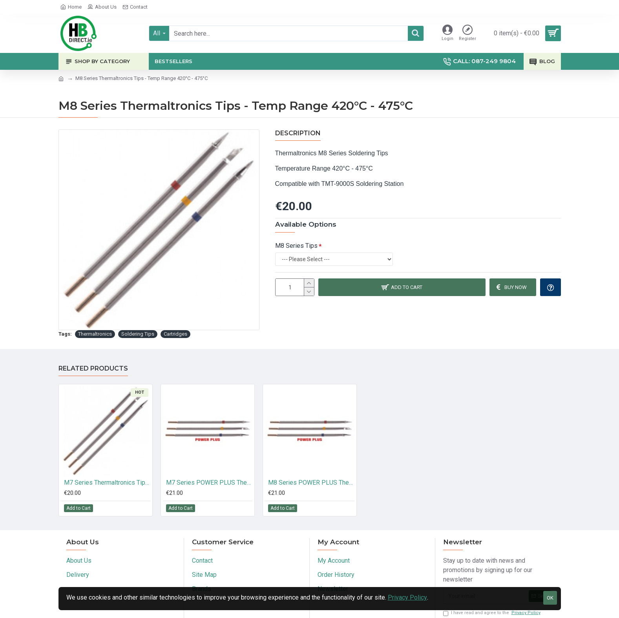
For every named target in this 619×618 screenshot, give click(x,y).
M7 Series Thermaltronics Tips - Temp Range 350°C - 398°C (107, 482)
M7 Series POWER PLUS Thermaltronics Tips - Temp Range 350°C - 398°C (209, 482)
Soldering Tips (137, 334)
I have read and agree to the (492, 613)
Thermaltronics (95, 334)
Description (298, 133)
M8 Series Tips (296, 245)
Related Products (93, 368)
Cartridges (175, 334)
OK (550, 598)
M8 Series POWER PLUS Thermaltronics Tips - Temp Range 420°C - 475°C (311, 482)
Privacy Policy (407, 597)
